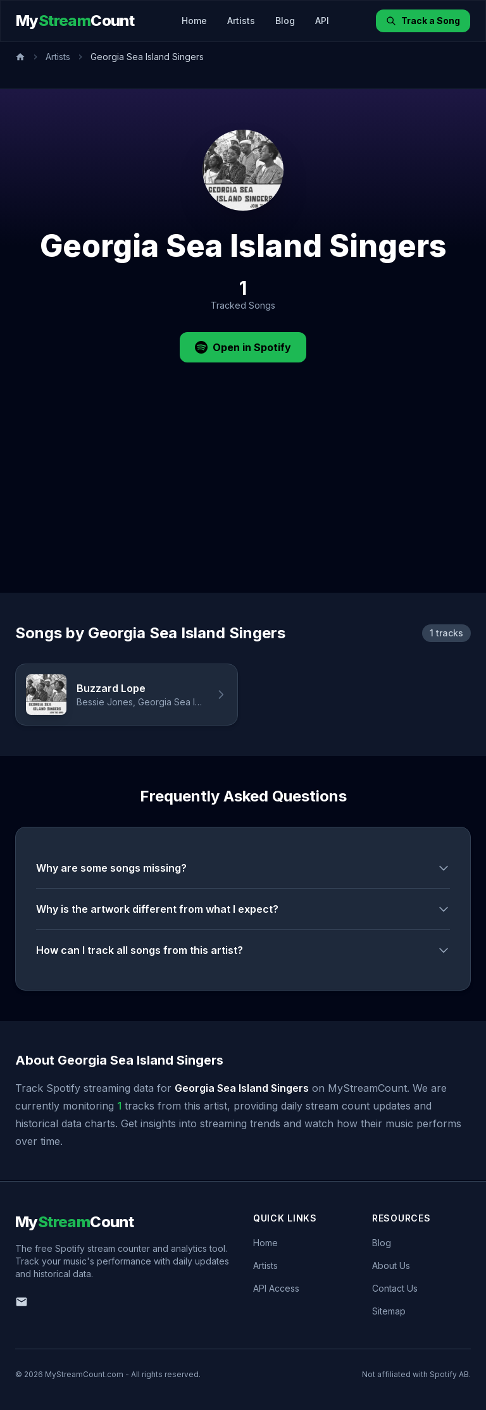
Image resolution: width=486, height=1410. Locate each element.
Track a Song (423, 20)
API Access (276, 1288)
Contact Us (395, 1288)
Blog (285, 20)
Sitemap (389, 1311)
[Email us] (21, 1302)
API (322, 20)
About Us (391, 1265)
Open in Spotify (243, 347)
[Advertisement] (243, 497)
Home (194, 20)
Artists (241, 20)
